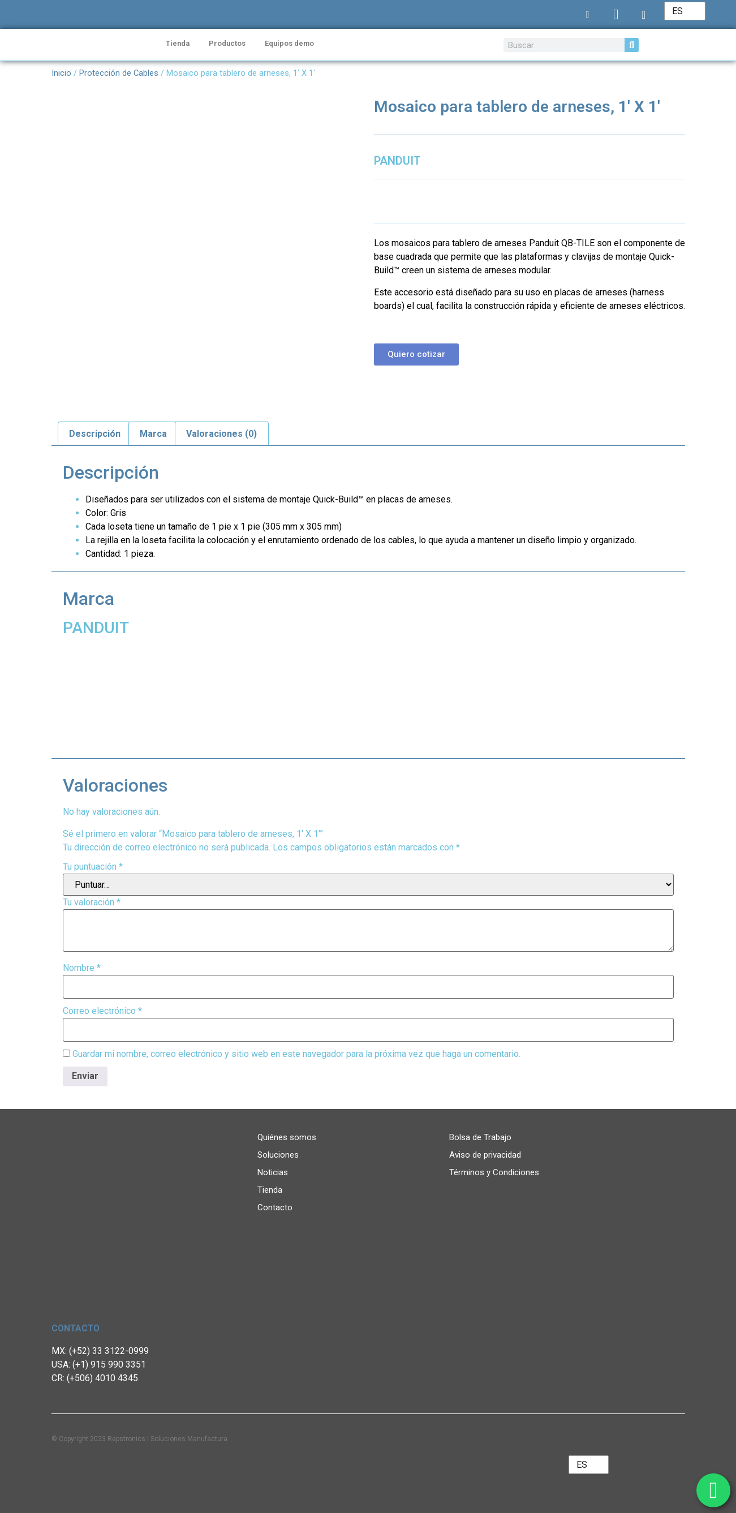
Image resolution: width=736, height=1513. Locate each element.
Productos (227, 43)
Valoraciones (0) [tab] (221, 433)
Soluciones (278, 1155)
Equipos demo (289, 43)
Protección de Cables (118, 73)
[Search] (632, 45)
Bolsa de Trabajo (480, 1137)
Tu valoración (91, 902)
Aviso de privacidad (485, 1155)
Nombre (82, 968)
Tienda (178, 43)
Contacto (274, 1207)
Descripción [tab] (94, 433)
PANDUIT (397, 160)
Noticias (272, 1172)
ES (677, 11)
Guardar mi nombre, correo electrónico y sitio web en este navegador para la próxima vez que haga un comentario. (296, 1054)
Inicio (61, 73)
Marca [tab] (153, 433)
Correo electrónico (102, 1011)
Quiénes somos (286, 1137)
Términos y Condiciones (494, 1172)
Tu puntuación (93, 866)
